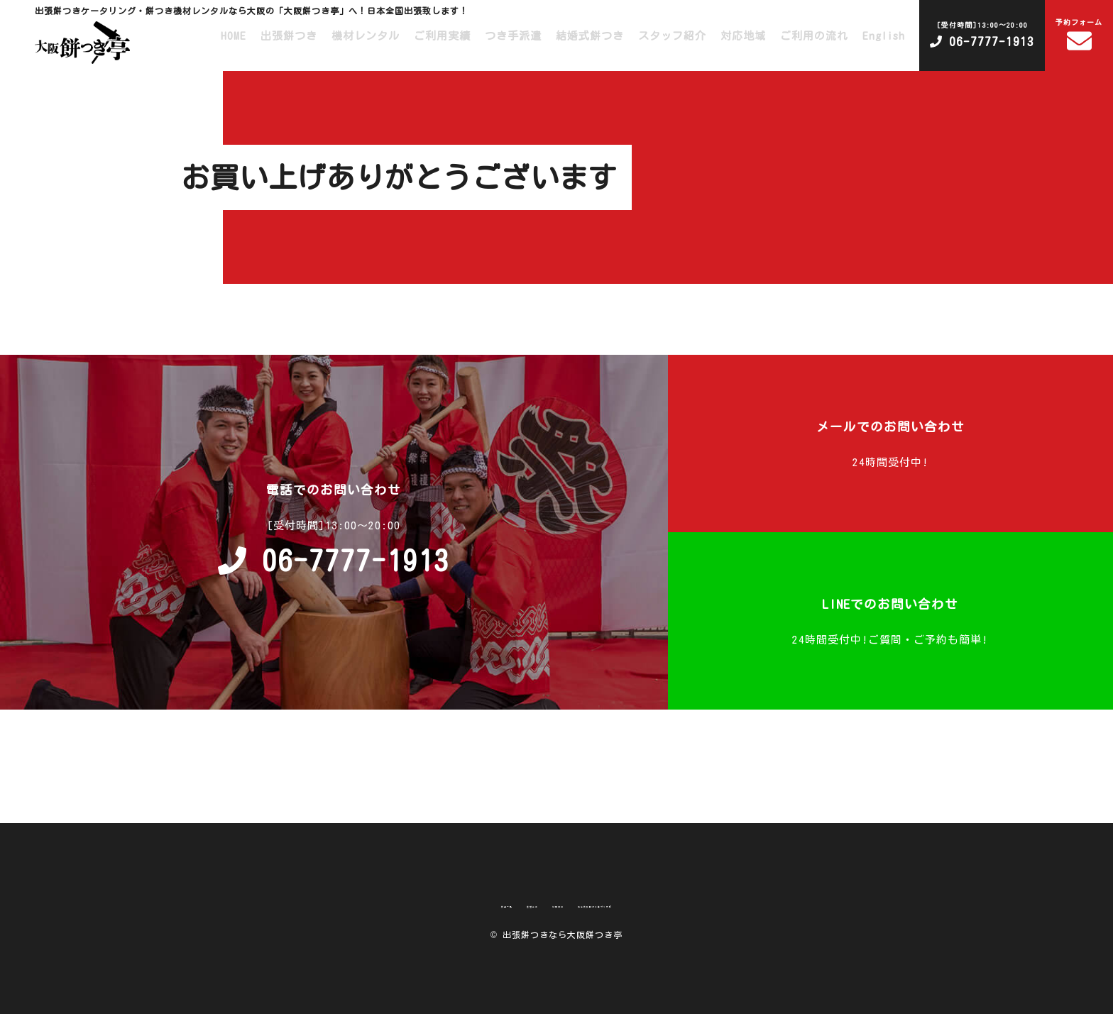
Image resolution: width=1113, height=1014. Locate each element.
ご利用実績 (442, 36)
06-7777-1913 (982, 33)
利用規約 (541, 903)
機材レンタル (365, 36)
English (883, 36)
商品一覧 (421, 903)
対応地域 (743, 36)
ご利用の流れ (814, 36)
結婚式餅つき (590, 36)
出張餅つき (289, 36)
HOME (233, 36)
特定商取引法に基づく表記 (646, 903)
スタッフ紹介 (672, 36)
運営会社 (481, 903)
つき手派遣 (513, 36)
